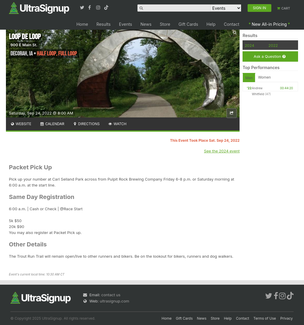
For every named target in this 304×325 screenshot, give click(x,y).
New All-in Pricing (269, 24)
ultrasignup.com (114, 301)
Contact (231, 24)
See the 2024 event (222, 151)
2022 (273, 45)
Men (249, 78)
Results (103, 24)
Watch (117, 124)
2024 (249, 45)
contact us (110, 294)
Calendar (52, 124)
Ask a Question (269, 56)
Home (82, 24)
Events (125, 24)
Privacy (286, 318)
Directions (85, 124)
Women (264, 77)
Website (20, 124)
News (145, 24)
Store (165, 24)
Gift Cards (188, 24)
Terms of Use (265, 318)
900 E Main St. (23, 44)
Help (211, 24)
